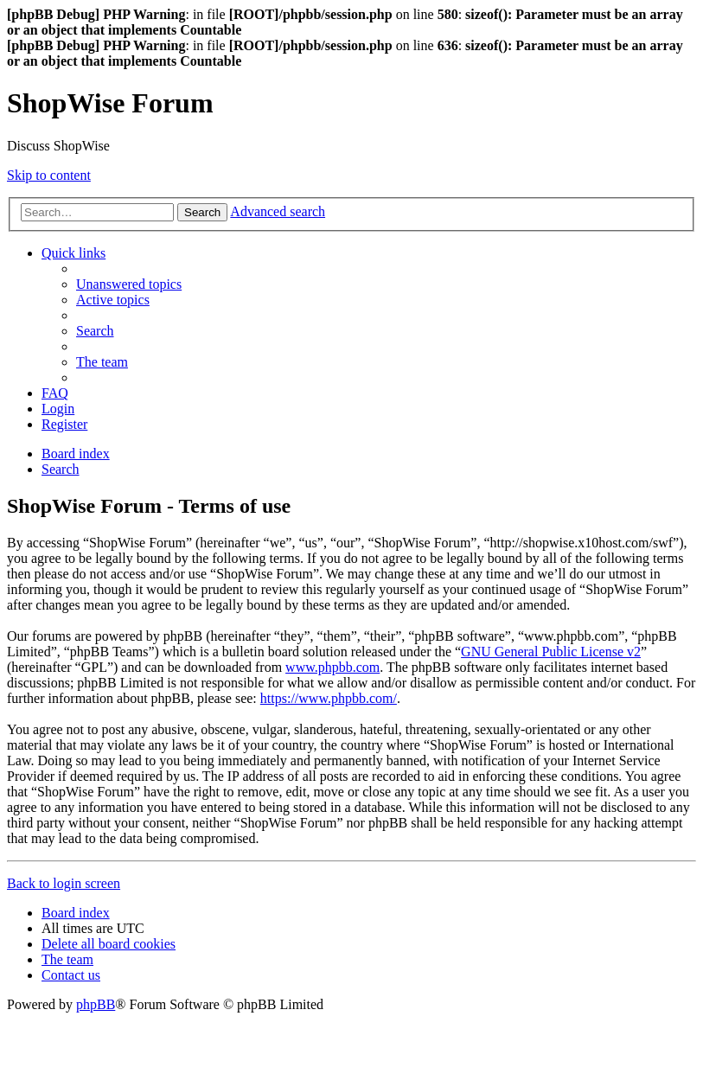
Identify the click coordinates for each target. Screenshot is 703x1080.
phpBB (95, 1004)
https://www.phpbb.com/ (328, 698)
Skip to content (49, 175)
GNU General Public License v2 (551, 651)
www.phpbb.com (332, 667)
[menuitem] (129, 284)
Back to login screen (63, 883)
